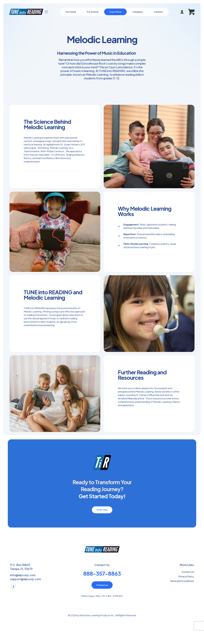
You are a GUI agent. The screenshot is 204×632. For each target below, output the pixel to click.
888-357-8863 (102, 573)
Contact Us (187, 571)
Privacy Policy (186, 576)
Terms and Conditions (182, 580)
